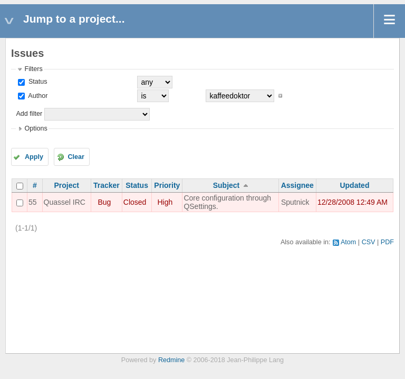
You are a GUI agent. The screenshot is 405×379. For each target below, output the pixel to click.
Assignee (297, 185)
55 (32, 202)
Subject (226, 185)
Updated (354, 185)
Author (36, 95)
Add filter (29, 113)
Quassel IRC (64, 202)
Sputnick (295, 202)
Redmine (171, 360)
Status (36, 81)
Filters (33, 69)
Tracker (106, 185)
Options (35, 128)
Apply (34, 157)
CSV (368, 242)
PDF (387, 242)
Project (66, 185)
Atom (348, 242)
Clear (76, 157)
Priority (167, 185)
